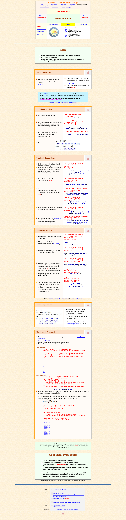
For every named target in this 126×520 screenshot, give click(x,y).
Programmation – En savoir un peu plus (66, 502)
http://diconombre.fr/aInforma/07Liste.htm (67, 509)
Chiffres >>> (83, 24)
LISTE (45, 94)
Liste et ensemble (55, 102)
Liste (68, 24)
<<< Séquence (54, 24)
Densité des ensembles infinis (69, 102)
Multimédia (40, 34)
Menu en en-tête (58, 493)
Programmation (41, 29)
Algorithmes (40, 31)
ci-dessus (56, 244)
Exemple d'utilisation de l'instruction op (58, 298)
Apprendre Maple (59, 506)
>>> (66, 29)
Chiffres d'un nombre (60, 489)
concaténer (57, 218)
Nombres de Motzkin (76, 298)
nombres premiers (73, 323)
